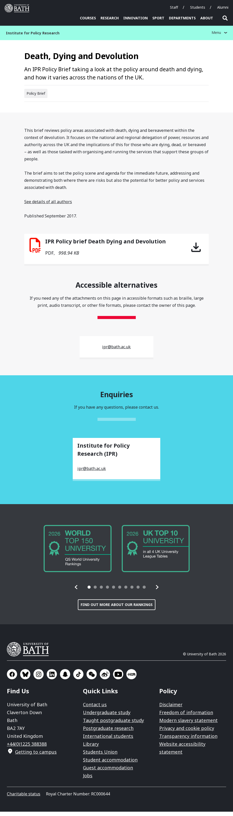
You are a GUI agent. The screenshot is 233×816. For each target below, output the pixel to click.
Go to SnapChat (65, 678)
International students (108, 740)
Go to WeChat (92, 678)
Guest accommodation (108, 772)
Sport (158, 18)
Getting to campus (36, 756)
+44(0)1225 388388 (27, 748)
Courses (88, 18)
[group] (78, 552)
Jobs (87, 780)
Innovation (135, 18)
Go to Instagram (38, 678)
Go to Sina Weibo (105, 678)
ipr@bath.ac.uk (116, 351)
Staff (174, 7)
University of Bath (30, 653)
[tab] (89, 591)
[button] (76, 591)
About (206, 18)
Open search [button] (225, 18)
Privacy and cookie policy (186, 732)
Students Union (100, 756)
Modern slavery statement (188, 725)
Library (91, 748)
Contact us (95, 709)
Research (110, 18)
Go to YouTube (118, 678)
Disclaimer (170, 709)
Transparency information (188, 740)
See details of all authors (48, 206)
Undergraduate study (106, 717)
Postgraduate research (108, 732)
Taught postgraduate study (113, 725)
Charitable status (23, 798)
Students (197, 7)
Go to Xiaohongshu (131, 678)
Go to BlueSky (25, 678)
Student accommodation (110, 764)
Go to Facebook (12, 678)
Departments (182, 18)
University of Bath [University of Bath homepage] (18, 8)
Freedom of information (186, 717)
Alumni (222, 7)
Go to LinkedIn (52, 678)
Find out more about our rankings (117, 608)
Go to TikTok (78, 678)
